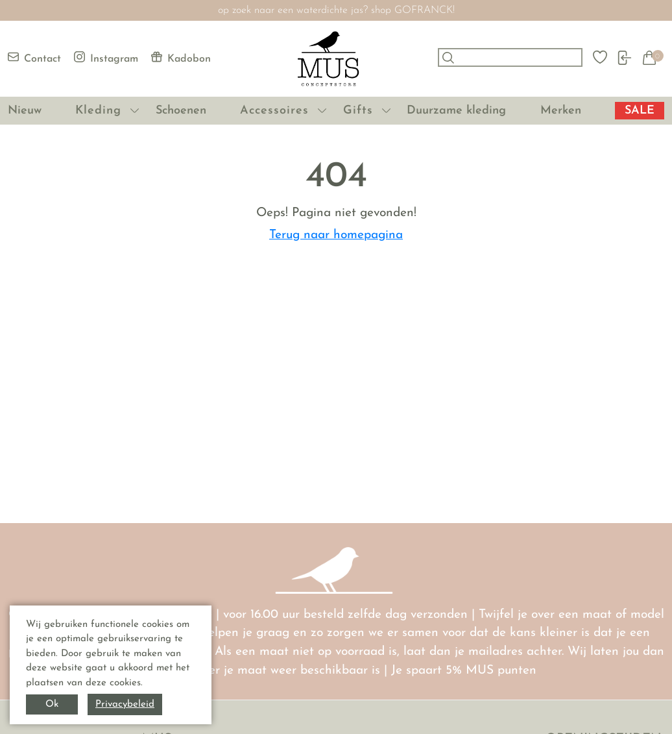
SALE (639, 110)
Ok (51, 704)
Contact (34, 57)
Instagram (106, 57)
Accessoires (274, 110)
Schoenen (181, 110)
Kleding (98, 110)
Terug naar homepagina (336, 235)
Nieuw (25, 110)
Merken (560, 110)
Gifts (358, 110)
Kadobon (181, 57)
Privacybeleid (124, 704)
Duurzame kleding (456, 110)
